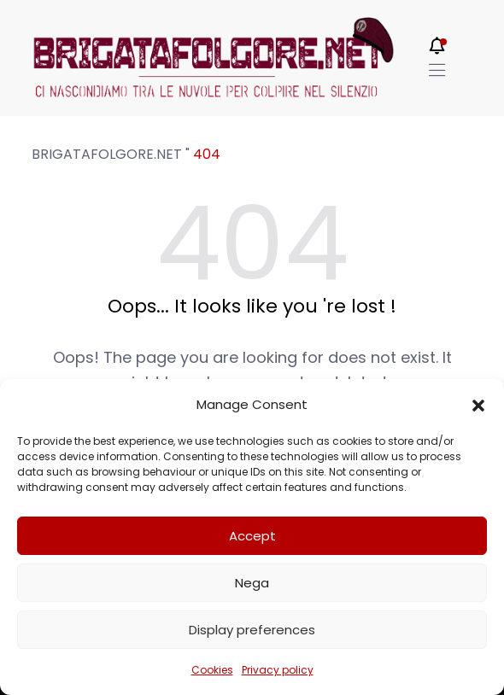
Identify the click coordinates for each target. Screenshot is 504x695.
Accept (252, 536)
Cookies (212, 670)
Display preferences (252, 630)
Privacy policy (278, 670)
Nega (252, 583)
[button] (478, 404)
